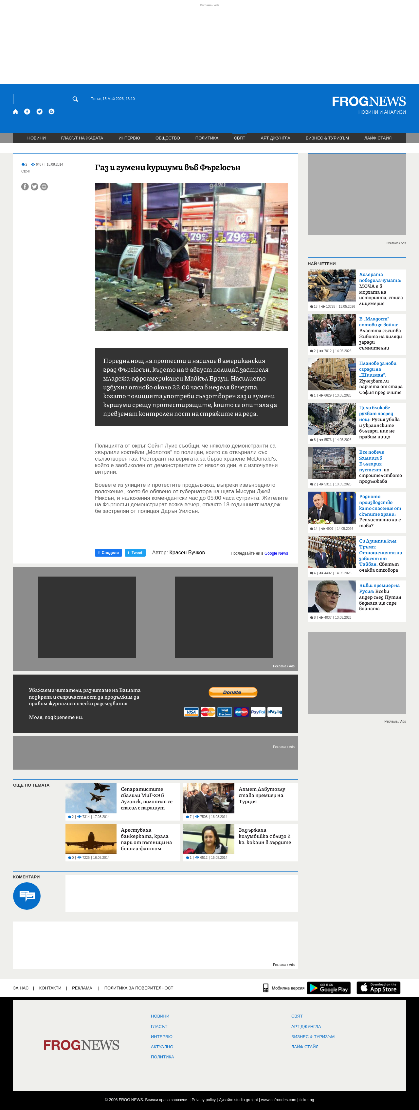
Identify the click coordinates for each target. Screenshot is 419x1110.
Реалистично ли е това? (380, 511)
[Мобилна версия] (284, 987)
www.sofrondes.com (278, 1100)
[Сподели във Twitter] (34, 186)
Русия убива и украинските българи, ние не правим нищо (379, 422)
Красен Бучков (187, 552)
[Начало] (16, 111)
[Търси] (76, 99)
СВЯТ (240, 138)
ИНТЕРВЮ (129, 138)
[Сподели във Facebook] (25, 186)
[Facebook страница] (27, 111)
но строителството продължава (380, 466)
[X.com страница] (39, 111)
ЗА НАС (20, 988)
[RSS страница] (51, 111)
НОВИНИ (36, 138)
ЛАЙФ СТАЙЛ (378, 138)
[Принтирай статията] (44, 186)
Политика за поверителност (138, 988)
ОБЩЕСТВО (167, 138)
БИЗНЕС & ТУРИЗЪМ (327, 138)
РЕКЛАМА (82, 988)
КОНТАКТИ (50, 988)
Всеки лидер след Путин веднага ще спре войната (380, 597)
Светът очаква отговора (380, 555)
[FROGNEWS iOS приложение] (378, 987)
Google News (276, 553)
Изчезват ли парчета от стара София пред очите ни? (381, 380)
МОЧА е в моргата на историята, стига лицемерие (381, 289)
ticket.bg (307, 1100)
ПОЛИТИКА (207, 138)
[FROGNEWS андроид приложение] (328, 987)
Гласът (159, 1026)
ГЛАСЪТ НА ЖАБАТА (82, 138)
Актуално (162, 1047)
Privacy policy (204, 1100)
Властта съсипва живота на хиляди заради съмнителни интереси (380, 335)
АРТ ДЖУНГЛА (275, 138)
